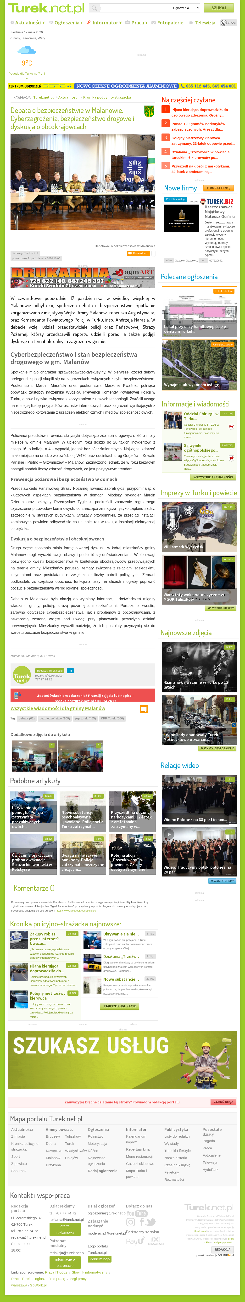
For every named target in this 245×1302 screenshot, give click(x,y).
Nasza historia (175, 1158)
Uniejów (71, 1158)
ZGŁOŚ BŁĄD (223, 1102)
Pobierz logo (100, 1259)
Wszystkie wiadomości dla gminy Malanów (58, 708)
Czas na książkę (177, 1165)
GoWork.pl (38, 1285)
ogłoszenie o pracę (50, 1279)
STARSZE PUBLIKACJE (119, 1006)
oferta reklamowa (65, 1229)
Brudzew (53, 1136)
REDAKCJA (222, 1249)
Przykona (53, 1165)
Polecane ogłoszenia (189, 276)
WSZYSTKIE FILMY (222, 881)
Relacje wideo (180, 765)
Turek (69, 1143)
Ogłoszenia (67, 22)
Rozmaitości (174, 1179)
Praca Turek (21, 1279)
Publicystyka (176, 1129)
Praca (137, 22)
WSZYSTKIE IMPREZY (221, 608)
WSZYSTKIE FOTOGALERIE (217, 748)
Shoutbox (18, 1171)
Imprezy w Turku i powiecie (199, 492)
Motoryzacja (97, 1143)
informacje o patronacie (65, 1262)
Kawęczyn (54, 1151)
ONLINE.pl (226, 1255)
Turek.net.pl (43, 97)
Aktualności (28, 22)
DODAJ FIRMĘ (220, 188)
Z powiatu (19, 1164)
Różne (93, 1151)
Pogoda (209, 1141)
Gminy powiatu (59, 1129)
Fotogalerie (170, 22)
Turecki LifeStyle (177, 1151)
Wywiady (171, 1143)
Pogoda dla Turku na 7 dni (27, 76)
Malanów (53, 1158)
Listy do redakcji (177, 1136)
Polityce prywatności (223, 1242)
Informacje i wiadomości (196, 403)
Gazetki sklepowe (140, 1164)
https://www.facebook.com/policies (76, 910)
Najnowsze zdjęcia (186, 632)
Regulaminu (200, 1231)
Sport (15, 1156)
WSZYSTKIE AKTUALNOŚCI (213, 477)
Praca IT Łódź (56, 1272)
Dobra (51, 1143)
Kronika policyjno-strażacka (107, 97)
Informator (105, 22)
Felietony (171, 1172)
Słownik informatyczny (89, 1272)
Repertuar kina (138, 1149)
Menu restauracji (139, 1156)
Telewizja (205, 22)
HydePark (210, 1170)
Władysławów (76, 1151)
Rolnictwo (95, 1136)
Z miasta (18, 1136)
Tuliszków (73, 1136)
